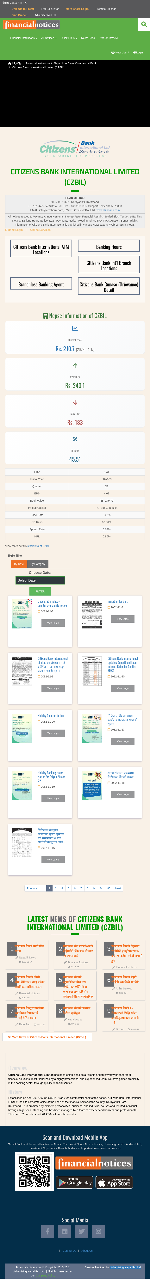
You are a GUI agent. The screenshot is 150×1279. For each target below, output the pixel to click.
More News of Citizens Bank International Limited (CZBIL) (47, 1036)
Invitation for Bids (118, 601)
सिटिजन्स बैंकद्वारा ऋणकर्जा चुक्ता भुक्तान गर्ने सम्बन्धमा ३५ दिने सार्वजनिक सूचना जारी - (51, 836)
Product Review (108, 38)
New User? (120, 52)
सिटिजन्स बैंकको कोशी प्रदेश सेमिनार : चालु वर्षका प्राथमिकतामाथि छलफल (29, 982)
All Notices (49, 38)
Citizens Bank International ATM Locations (41, 249)
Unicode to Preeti (23, 8)
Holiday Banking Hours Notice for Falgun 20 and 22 (51, 776)
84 (101, 888)
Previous (32, 888)
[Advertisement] (75, 100)
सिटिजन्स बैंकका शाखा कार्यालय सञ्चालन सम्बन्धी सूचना (122, 719)
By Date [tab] (19, 564)
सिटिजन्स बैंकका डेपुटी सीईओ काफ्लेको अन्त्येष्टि (125, 980)
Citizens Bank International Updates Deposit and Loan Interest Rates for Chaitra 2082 (123, 664)
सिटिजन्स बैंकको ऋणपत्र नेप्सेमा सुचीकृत (77, 1011)
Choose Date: (40, 573)
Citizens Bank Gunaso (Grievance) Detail (109, 287)
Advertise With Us (45, 15)
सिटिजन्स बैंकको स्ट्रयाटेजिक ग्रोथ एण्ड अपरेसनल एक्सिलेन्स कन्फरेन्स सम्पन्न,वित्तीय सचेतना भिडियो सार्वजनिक (78, 987)
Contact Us (69, 1251)
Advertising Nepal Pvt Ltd (125, 1267)
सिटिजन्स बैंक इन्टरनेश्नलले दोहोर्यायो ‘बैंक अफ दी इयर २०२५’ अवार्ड (78, 951)
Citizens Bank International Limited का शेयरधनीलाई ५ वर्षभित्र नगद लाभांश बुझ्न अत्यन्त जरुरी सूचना (53, 664)
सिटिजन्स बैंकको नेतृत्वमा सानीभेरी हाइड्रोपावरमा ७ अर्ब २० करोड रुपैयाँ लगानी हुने (126, 953)
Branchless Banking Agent (41, 284)
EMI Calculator (50, 8)
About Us (87, 1251)
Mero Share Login (77, 8)
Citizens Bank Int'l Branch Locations (109, 265)
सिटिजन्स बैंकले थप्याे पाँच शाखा (29, 949)
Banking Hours (109, 246)
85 (108, 888)
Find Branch (20, 15)
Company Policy (45, 1275)
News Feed (88, 38)
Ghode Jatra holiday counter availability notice (52, 603)
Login (138, 52)
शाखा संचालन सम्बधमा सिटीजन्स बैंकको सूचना (121, 774)
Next (118, 888)
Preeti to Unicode (106, 8)
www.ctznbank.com (108, 209)
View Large (53, 623)
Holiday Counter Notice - (51, 715)
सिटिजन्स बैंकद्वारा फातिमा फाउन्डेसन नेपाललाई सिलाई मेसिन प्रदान (29, 1013)
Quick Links (69, 38)
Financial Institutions (23, 38)
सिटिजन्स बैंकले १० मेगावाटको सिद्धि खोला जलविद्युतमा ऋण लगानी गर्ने (125, 1015)
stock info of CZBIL (38, 546)
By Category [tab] (37, 564)
